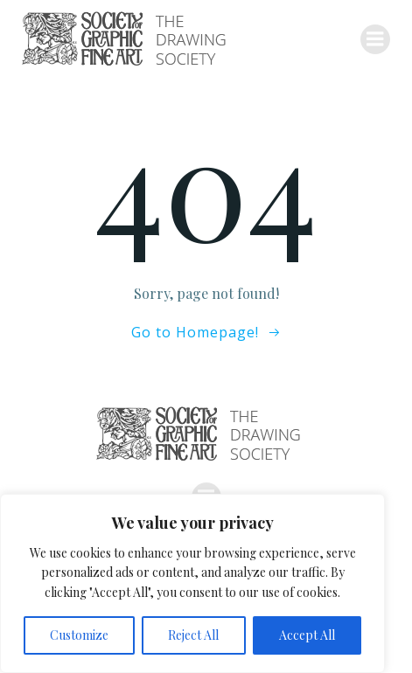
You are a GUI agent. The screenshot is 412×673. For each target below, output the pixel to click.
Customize (79, 635)
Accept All (307, 635)
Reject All (193, 635)
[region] (192, 583)
